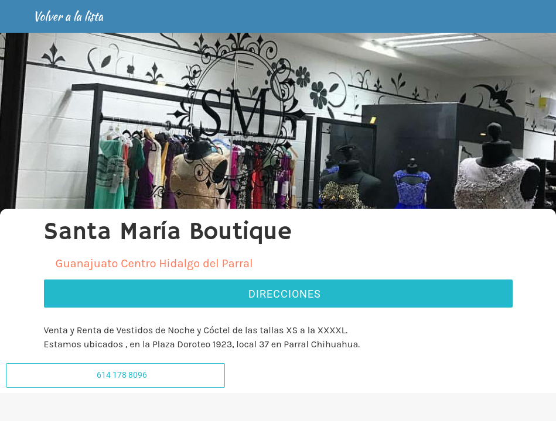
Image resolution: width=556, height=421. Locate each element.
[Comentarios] (99, 407)
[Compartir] (278, 407)
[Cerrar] (16, 16)
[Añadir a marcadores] (457, 407)
